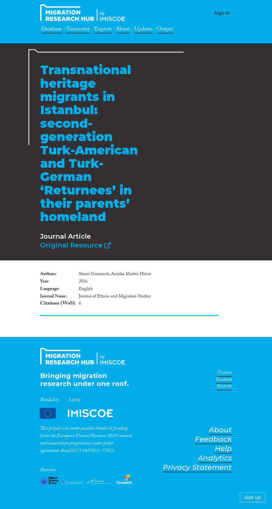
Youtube (224, 387)
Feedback (213, 439)
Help (223, 448)
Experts (102, 29)
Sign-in (222, 13)
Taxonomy (78, 29)
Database (51, 29)
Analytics (215, 458)
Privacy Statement (197, 467)
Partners (81, 413)
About (123, 29)
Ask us (252, 497)
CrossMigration (84, 12)
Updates (143, 29)
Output (165, 29)
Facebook (224, 380)
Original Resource (75, 245)
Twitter (224, 373)
